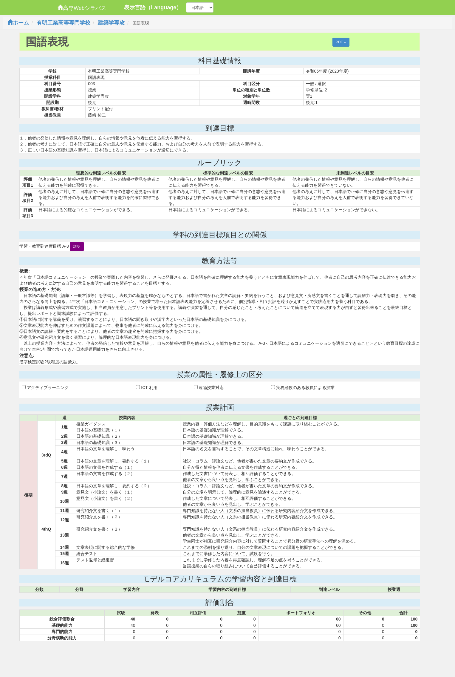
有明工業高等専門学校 (63, 23)
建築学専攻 (111, 23)
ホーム (18, 23)
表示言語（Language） (153, 7)
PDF (341, 42)
